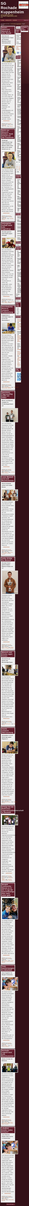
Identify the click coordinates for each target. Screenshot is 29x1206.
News (5, 126)
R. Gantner (7, 648)
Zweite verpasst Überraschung (7, 730)
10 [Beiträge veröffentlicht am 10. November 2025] (17, 166)
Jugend (15, 20)
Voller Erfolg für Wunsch (7, 559)
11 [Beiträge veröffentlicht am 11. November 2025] (19, 166)
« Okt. (18, 171)
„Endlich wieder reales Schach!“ (7, 1130)
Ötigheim (15, 801)
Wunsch (11, 126)
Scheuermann (4, 388)
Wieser (6, 302)
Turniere (6, 647)
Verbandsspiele (7, 387)
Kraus (3, 302)
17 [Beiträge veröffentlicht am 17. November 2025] (17, 168)
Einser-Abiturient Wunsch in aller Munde (6, 30)
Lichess (12, 960)
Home (2, 20)
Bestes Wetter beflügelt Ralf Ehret (19, 326)
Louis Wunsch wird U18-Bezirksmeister (8, 479)
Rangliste (8, 20)
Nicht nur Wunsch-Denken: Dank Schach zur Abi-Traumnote (8, 133)
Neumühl (10, 879)
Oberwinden (16, 387)
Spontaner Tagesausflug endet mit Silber (7, 394)
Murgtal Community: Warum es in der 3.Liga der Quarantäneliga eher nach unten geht (8, 890)
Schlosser (4, 961)
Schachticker (20, 235)
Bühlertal (3, 1123)
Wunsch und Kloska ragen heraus (7, 654)
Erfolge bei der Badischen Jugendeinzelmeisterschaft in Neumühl (13, 809)
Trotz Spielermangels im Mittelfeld (8, 968)
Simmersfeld (11, 1199)
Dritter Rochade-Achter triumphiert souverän (20, 112)
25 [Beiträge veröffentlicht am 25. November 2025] (19, 169)
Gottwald (11, 218)
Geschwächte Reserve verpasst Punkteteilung (7, 309)
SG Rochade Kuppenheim (12, 7)
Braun (11, 552)
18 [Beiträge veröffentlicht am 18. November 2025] (19, 168)
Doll (11, 1045)
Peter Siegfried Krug (19, 353)
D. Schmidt (4, 553)
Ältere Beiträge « (10, 1204)
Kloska (15, 723)
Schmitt (3, 880)
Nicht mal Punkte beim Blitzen (19, 87)
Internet (6, 960)
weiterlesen (6, 120)
